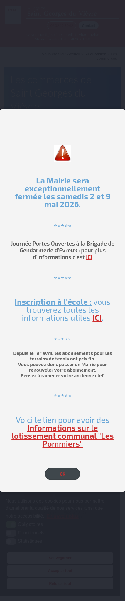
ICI (89, 257)
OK (62, 474)
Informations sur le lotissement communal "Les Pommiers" (62, 435)
